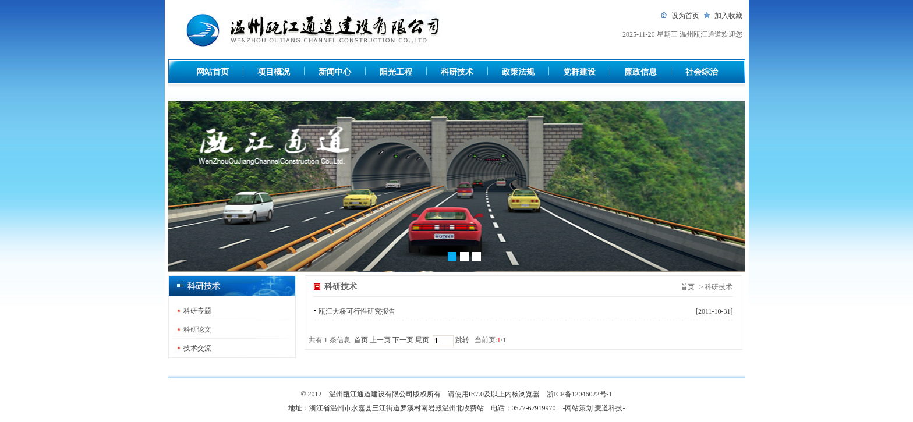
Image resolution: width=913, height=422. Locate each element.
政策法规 (518, 72)
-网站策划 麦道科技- (594, 408)
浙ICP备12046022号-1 (580, 394)
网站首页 (212, 72)
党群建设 (579, 72)
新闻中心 (335, 72)
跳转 (461, 340)
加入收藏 (728, 16)
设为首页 (685, 16)
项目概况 (273, 72)
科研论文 (197, 329)
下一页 (402, 340)
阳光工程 (396, 72)
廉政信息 (640, 72)
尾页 (422, 340)
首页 (688, 287)
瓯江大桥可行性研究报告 (357, 311)
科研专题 (197, 311)
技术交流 (197, 348)
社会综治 (701, 72)
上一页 (380, 340)
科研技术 (457, 72)
